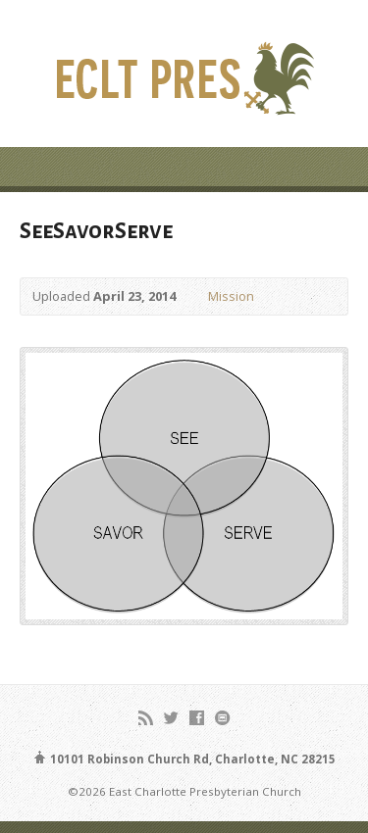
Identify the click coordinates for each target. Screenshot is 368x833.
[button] (184, 486)
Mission (231, 296)
